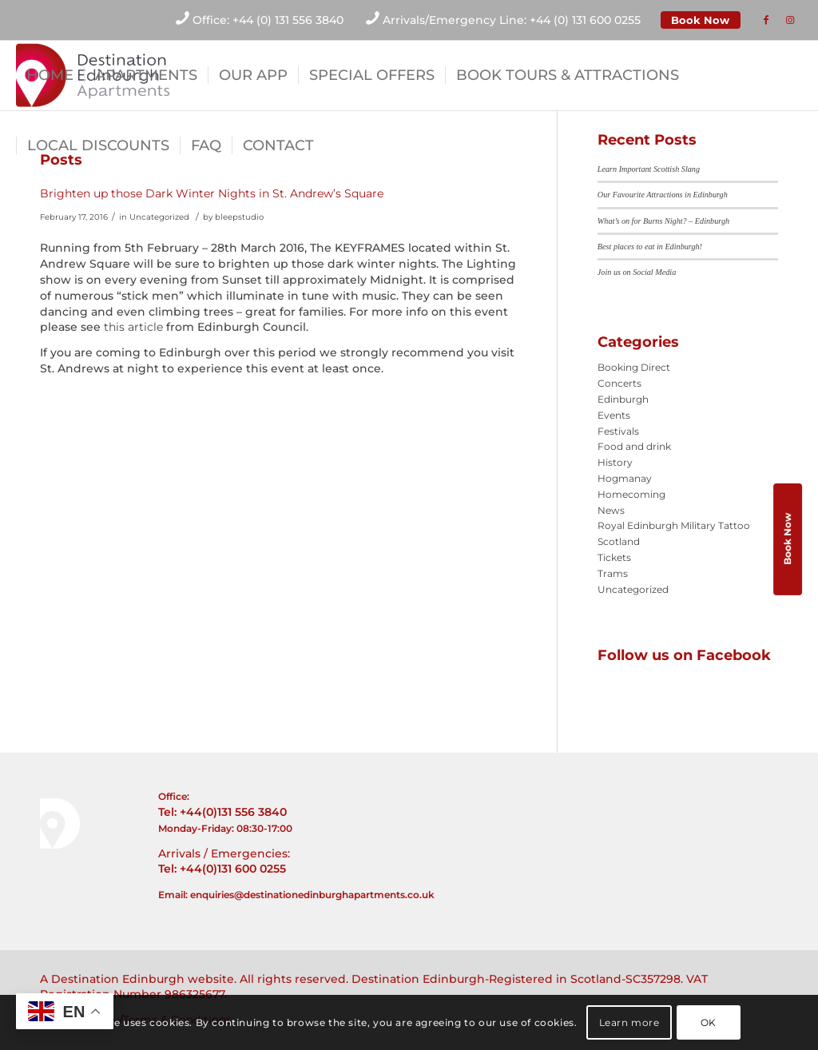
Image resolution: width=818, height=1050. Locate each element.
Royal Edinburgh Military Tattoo (674, 525)
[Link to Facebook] (766, 20)
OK (709, 1022)
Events (614, 415)
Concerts (619, 383)
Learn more (629, 1022)
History (615, 462)
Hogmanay (625, 478)
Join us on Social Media (637, 272)
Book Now (700, 20)
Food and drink (634, 446)
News (611, 510)
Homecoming (631, 494)
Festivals (618, 431)
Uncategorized (159, 217)
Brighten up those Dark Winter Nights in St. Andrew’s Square (211, 193)
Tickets (614, 557)
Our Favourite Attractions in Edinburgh (663, 194)
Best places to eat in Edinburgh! (650, 246)
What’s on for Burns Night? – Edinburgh (663, 221)
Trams (613, 573)
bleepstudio (239, 217)
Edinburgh (623, 399)
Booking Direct (634, 367)
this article (133, 327)
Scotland (619, 541)
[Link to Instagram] (790, 20)
